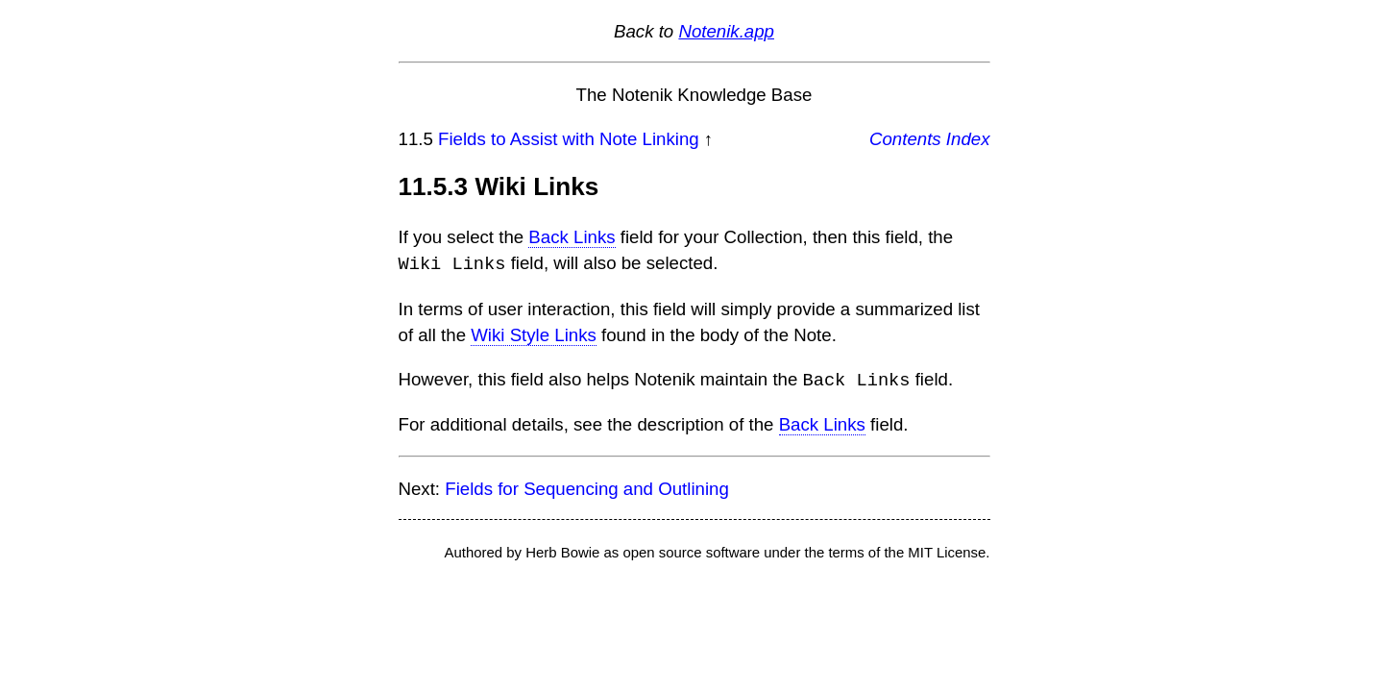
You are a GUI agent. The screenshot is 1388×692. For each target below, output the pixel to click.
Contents (905, 139)
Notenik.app (726, 31)
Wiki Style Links (534, 334)
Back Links (571, 237)
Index (968, 139)
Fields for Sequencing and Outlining (587, 487)
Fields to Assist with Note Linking (568, 139)
